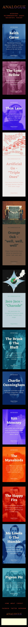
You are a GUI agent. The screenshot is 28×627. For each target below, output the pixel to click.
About (12, 603)
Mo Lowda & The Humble (14, 537)
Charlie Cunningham (14, 383)
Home (7, 603)
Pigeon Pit (14, 577)
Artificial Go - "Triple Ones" (14, 170)
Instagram (22, 608)
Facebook (5, 608)
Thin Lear (14, 108)
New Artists (10, 17)
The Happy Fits (14, 498)
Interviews (14, 13)
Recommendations (10, 15)
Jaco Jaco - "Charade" (14, 303)
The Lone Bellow (14, 73)
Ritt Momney (14, 421)
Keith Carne (14, 35)
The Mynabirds (14, 458)
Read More (14, 55)
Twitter (14, 608)
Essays (21, 15)
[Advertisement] (14, 621)
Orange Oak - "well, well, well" (14, 239)
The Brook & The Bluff (14, 343)
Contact (20, 603)
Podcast (19, 17)
